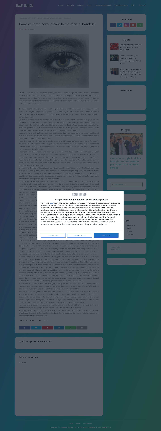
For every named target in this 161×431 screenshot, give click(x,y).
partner (52, 203)
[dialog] (80, 215)
